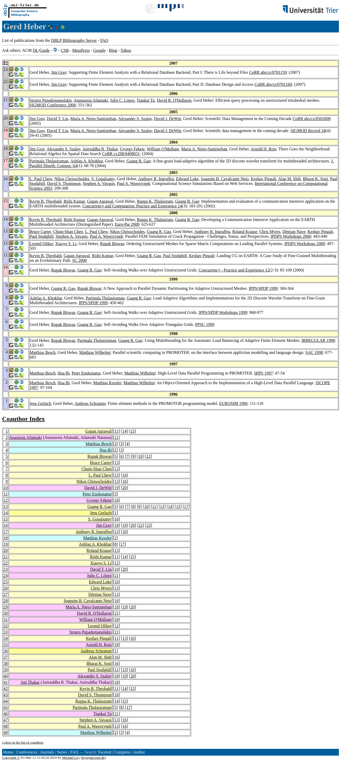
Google (99, 50)
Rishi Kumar (74, 201)
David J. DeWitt (167, 118)
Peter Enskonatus (86, 373)
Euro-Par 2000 (127, 224)
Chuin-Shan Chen (68, 231)
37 (5, 657)
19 (116, 487)
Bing (113, 50)
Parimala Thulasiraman (49, 161)
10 (140, 456)
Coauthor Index (23, 418)
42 (5, 688)
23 (149, 525)
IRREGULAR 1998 (318, 340)
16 (124, 475)
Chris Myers (269, 231)
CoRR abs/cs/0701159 (268, 72)
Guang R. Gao (138, 161)
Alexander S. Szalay (135, 118)
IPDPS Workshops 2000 (291, 236)
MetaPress (81, 50)
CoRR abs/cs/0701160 (273, 84)
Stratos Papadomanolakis (51, 100)
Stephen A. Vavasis (99, 183)
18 (116, 500)
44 (5, 701)
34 (5, 638)
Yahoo (125, 50)
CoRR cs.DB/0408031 (121, 153)
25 (5, 582)
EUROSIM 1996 (233, 403)
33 (5, 632)
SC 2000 (79, 260)
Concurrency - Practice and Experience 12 (234, 270)
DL (35, 50)
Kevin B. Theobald (46, 201)
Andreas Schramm (90, 403)
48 (5, 726)
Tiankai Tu (146, 100)
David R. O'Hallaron (174, 100)
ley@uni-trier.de (93, 758)
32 (5, 626)
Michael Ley (71, 758)
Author (139, 752)
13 (116, 462)
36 (5, 651)
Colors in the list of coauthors (22, 742)
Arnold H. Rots (263, 149)
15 (132, 431)
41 (5, 682)
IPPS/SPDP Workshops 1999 (223, 312)
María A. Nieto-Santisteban (93, 118)
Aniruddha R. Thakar (100, 149)
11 (116, 431)
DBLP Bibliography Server (74, 40)
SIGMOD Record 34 (307, 130)
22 (140, 525)
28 (5, 600)
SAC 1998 (314, 352)
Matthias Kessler (107, 383)
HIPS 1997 (263, 373)
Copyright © (11, 758)
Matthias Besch (42, 352)
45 (5, 707)
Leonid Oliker (41, 243)
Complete (122, 752)
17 (186, 506)
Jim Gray (58, 72)
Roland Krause (245, 231)
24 (5, 575)
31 (5, 619)
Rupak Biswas (112, 243)
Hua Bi (64, 373)
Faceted (104, 752)
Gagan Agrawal (100, 201)
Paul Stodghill (41, 236)
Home (8, 752)
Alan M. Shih (289, 179)
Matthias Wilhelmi (95, 352)
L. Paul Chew (41, 179)
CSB (65, 50)
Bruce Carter (40, 231)
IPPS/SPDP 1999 (263, 288)
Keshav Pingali (263, 179)
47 (5, 720)
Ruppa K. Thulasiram (155, 201)
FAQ (104, 40)
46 (5, 713)
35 (5, 644)
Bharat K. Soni (315, 179)
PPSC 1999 (204, 324)
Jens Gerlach (40, 403)
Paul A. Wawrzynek (133, 183)
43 (5, 695)
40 (5, 676)
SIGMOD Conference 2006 (53, 105)
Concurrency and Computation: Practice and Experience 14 (132, 206)
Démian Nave (293, 231)
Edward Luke (187, 179)
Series (62, 752)
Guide (45, 50)
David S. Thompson (64, 183)
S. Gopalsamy (103, 179)
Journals (47, 752)
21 (116, 437)
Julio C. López (122, 100)
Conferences (26, 752)
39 (5, 669)
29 (5, 607)
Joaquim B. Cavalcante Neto (225, 179)
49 (5, 732)
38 (5, 663)
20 (124, 487)
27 (5, 594)
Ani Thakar (30, 682)
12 (148, 456)
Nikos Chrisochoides (72, 179)
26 (5, 588)
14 (124, 431)
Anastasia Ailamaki (25, 437)
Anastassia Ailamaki (91, 100)
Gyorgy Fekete (132, 149)
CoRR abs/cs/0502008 (311, 118)
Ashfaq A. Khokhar (86, 161)
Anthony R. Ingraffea (156, 179)
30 (5, 613)
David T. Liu (57, 118)
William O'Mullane (163, 149)
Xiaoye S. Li (65, 243)
